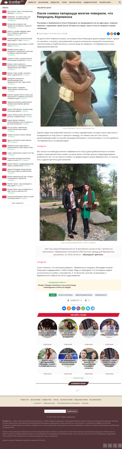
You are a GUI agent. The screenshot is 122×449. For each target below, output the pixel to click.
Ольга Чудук (43, 33)
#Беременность (101, 295)
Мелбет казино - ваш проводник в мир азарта (19, 185)
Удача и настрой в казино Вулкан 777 (19, 141)
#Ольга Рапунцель (65, 295)
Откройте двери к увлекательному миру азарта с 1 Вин (19, 39)
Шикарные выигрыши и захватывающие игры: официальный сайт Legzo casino (19, 81)
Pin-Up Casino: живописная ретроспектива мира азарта (17, 129)
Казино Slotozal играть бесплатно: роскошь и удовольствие (20, 116)
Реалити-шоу (105, 2)
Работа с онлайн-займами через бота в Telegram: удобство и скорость (19, 33)
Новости (32, 2)
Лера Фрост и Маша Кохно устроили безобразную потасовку (109, 363)
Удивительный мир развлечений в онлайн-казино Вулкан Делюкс (19, 104)
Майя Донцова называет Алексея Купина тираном (88, 333)
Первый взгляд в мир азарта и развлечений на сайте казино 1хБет (20, 147)
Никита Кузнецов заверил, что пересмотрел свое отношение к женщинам (88, 364)
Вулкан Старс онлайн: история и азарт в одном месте (19, 74)
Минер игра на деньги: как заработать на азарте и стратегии (19, 26)
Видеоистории (90, 2)
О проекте (37, 403)
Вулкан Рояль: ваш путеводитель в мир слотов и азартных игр (20, 191)
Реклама (85, 403)
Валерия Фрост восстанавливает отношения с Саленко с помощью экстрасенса (47, 363)
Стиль (64, 2)
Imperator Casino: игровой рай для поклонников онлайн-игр (20, 59)
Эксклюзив (43, 2)
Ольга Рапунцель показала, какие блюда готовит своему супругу (47, 333)
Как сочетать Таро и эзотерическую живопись (20, 12)
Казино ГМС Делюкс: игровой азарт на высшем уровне (20, 110)
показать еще (78, 378)
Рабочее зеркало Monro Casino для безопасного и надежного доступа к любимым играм (20, 96)
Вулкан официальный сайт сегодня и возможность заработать (20, 178)
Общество (55, 2)
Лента (5, 7)
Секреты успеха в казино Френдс (19, 136)
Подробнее (47, 344)
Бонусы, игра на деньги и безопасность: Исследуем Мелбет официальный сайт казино (19, 66)
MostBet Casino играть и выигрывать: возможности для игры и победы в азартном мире (20, 52)
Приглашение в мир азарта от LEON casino (20, 45)
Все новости (17, 203)
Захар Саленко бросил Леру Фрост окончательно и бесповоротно (68, 334)
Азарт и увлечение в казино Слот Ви (20, 154)
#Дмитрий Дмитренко (84, 295)
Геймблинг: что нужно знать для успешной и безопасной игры (18, 18)
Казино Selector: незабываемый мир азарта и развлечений (20, 165)
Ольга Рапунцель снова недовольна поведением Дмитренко (109, 333)
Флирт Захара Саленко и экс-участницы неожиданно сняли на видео (57, 286)
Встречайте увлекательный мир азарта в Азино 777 (18, 159)
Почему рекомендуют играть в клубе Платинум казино (20, 197)
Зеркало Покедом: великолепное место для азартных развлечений (19, 171)
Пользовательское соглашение (68, 403)
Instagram (41, 146)
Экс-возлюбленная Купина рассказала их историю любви (68, 362)
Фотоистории (75, 2)
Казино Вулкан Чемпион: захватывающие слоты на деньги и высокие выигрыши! (20, 122)
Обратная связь (49, 403)
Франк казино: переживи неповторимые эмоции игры (17, 89)
